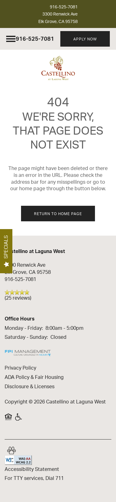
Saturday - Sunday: (26, 337)
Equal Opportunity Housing (8, 417)
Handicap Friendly (19, 417)
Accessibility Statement (32, 469)
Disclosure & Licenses (29, 386)
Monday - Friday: (24, 328)
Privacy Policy (20, 368)
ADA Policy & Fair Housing (34, 377)
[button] (85, 39)
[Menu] (10, 39)
